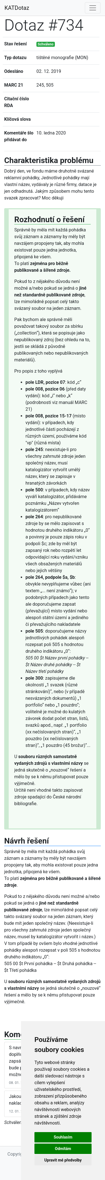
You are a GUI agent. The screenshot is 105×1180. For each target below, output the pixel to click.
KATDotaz (16, 7)
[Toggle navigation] (93, 7)
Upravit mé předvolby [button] (62, 1160)
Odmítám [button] (63, 1148)
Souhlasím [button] (63, 1137)
